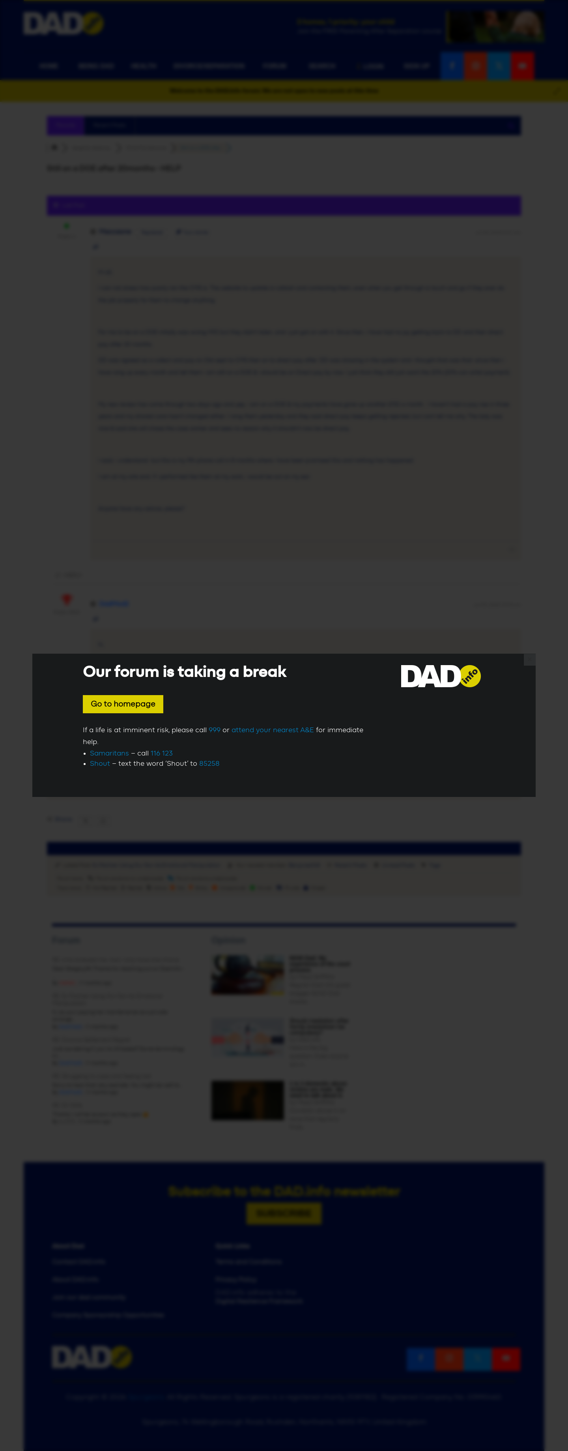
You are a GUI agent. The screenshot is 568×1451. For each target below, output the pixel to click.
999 (214, 730)
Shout (100, 763)
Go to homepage (123, 704)
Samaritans (109, 753)
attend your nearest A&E (273, 730)
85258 (209, 763)
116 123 (162, 753)
